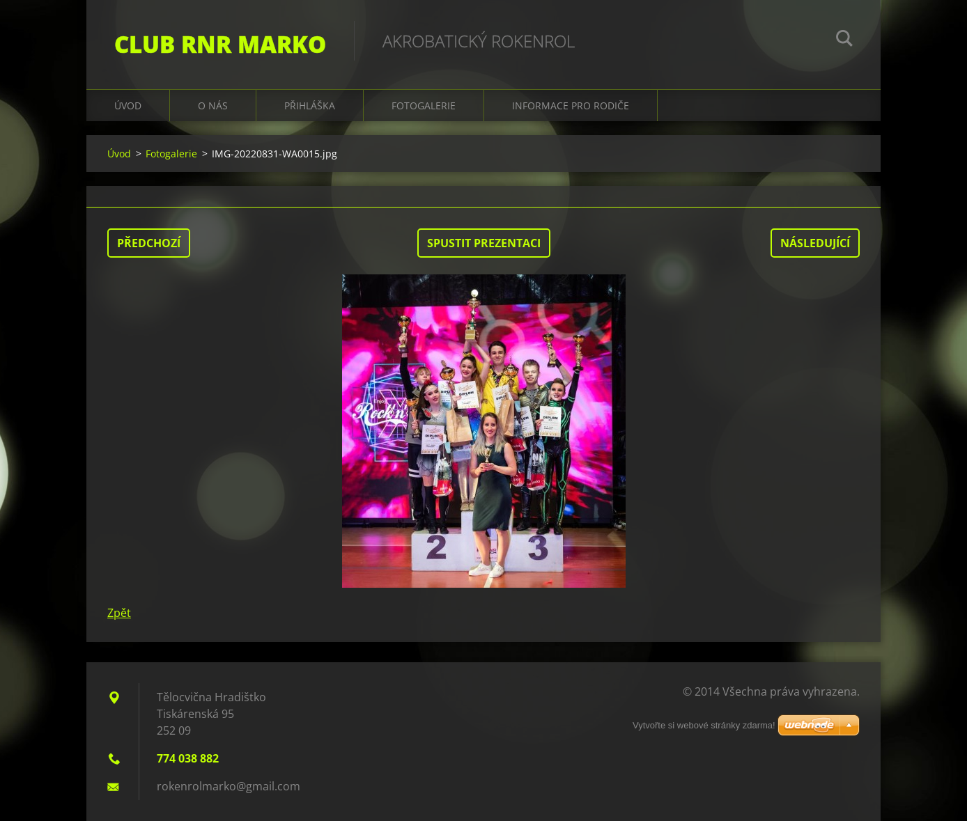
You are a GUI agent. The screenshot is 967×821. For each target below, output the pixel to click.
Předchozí (148, 243)
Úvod (127, 105)
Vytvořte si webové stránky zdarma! (704, 725)
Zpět (119, 612)
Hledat (844, 40)
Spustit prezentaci (484, 243)
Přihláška (309, 105)
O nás (213, 105)
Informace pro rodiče (570, 105)
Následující (815, 243)
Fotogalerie (424, 105)
